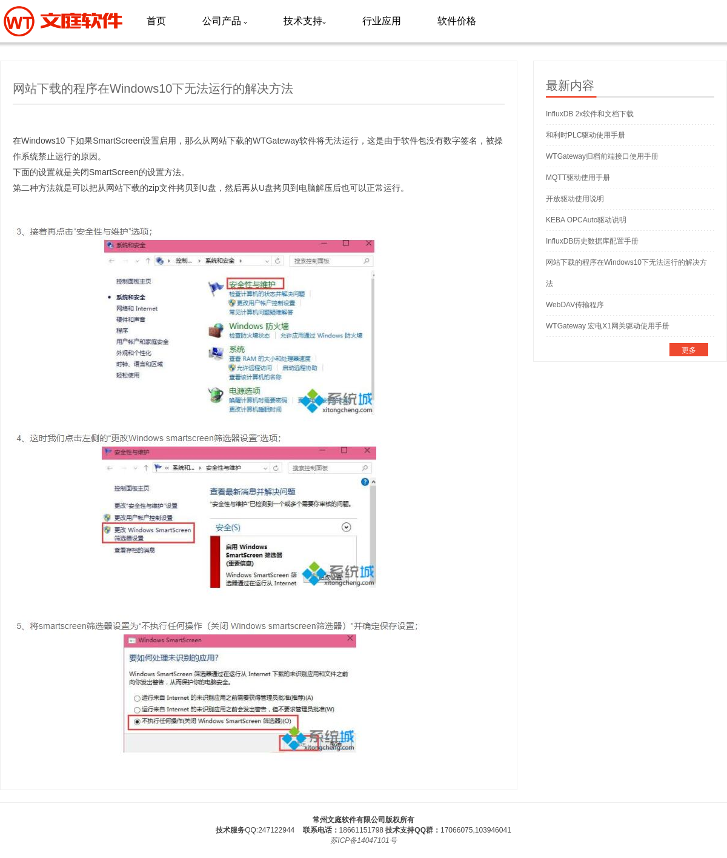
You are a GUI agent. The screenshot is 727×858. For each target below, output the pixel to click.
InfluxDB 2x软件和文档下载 (590, 114)
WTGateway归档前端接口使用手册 (602, 156)
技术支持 (305, 21)
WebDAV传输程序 (575, 305)
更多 (689, 350)
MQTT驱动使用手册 (578, 177)
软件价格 (456, 21)
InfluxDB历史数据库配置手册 (592, 241)
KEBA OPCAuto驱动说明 (586, 220)
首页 (156, 21)
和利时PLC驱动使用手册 (585, 135)
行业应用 (381, 21)
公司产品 (224, 21)
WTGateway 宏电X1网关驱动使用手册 (607, 326)
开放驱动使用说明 (575, 199)
